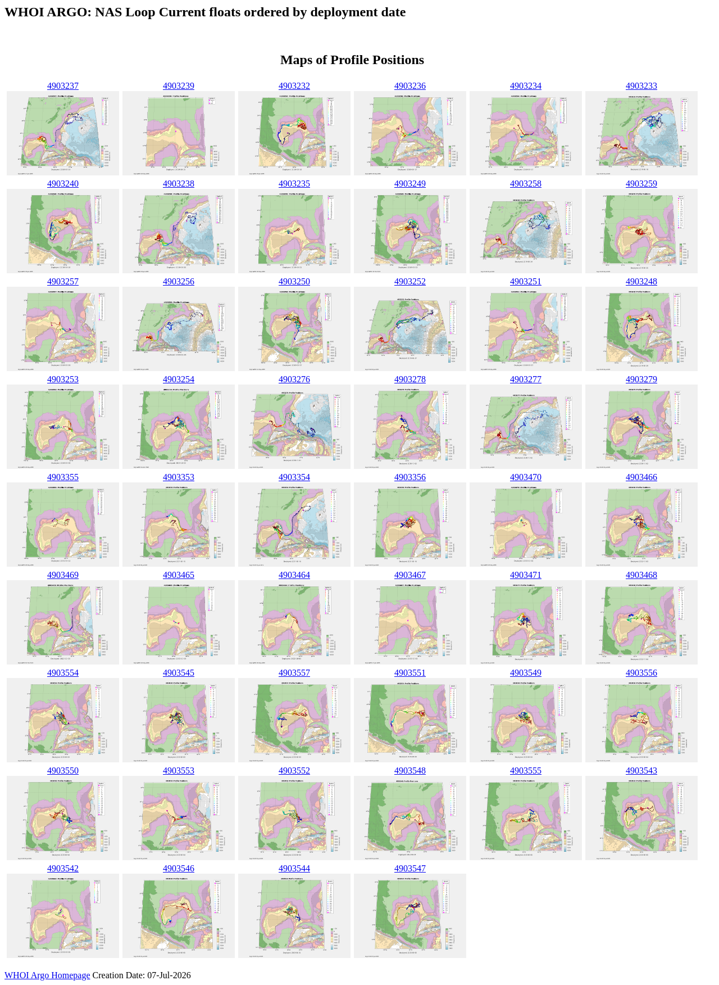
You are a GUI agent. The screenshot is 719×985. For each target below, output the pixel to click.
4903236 (410, 86)
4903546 (178, 868)
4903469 (63, 575)
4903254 (178, 379)
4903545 (178, 672)
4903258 (525, 183)
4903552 (294, 770)
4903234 (525, 86)
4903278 (410, 379)
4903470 (525, 477)
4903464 (294, 575)
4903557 (294, 672)
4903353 (178, 477)
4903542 (63, 868)
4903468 (641, 575)
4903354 (294, 477)
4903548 (410, 770)
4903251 (525, 281)
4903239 (178, 86)
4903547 (410, 868)
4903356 (410, 477)
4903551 (410, 672)
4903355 (63, 477)
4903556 (641, 672)
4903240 (63, 183)
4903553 (178, 770)
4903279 (641, 379)
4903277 (525, 379)
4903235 (294, 183)
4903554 (63, 672)
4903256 (178, 281)
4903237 (63, 86)
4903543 (641, 770)
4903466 (641, 477)
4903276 (294, 379)
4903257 (63, 281)
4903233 (641, 86)
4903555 (525, 770)
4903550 (63, 770)
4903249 (410, 183)
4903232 (294, 86)
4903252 (410, 281)
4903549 (525, 672)
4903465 (178, 575)
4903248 (641, 281)
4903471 (525, 575)
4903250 (294, 281)
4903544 (294, 868)
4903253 (63, 379)
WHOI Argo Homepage (47, 975)
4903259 (641, 183)
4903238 (178, 183)
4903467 (410, 575)
